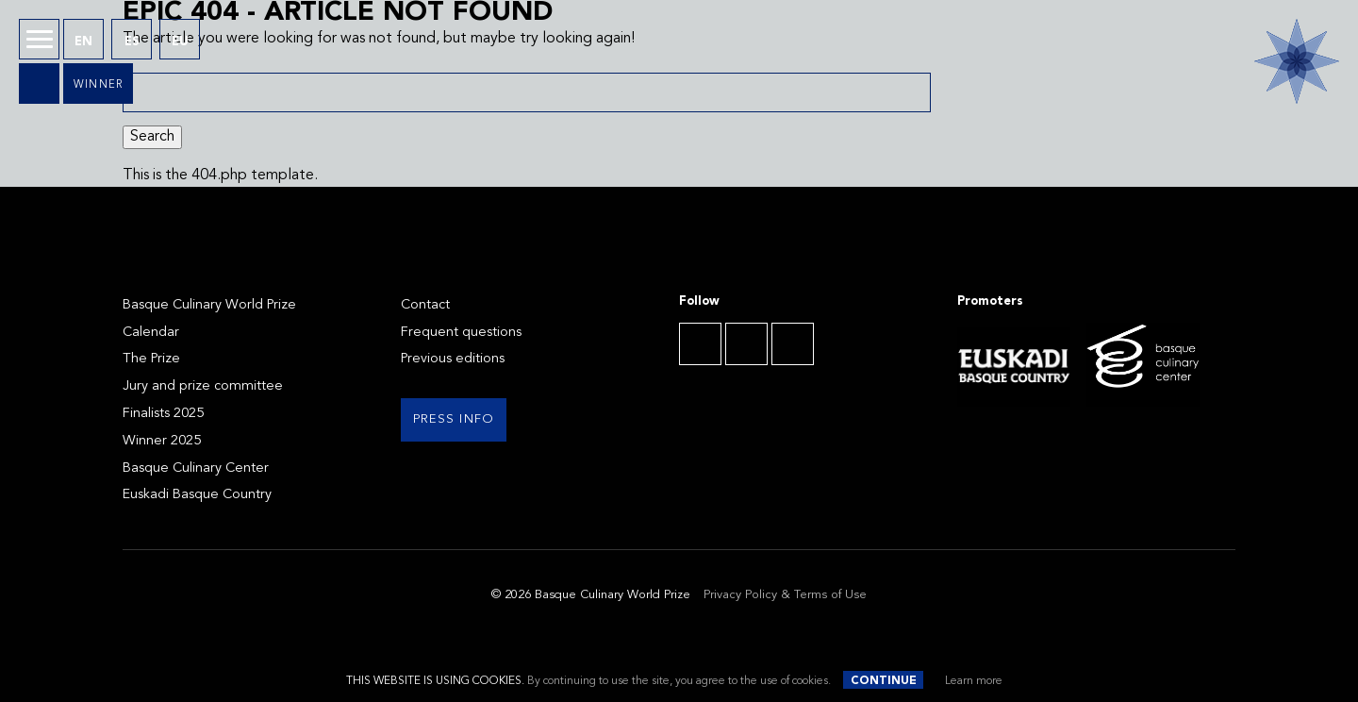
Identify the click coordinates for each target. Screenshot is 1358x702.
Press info (454, 419)
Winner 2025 (162, 441)
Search (152, 136)
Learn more (973, 681)
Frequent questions (461, 333)
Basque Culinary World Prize (209, 305)
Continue (884, 681)
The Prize (151, 359)
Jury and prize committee (203, 386)
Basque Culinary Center (196, 468)
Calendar (151, 333)
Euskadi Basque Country (197, 495)
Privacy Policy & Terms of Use (785, 595)
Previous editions (453, 359)
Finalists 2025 (163, 414)
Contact (425, 305)
